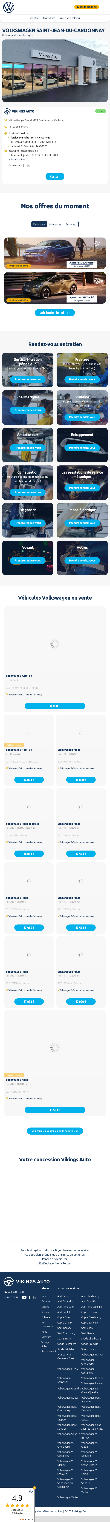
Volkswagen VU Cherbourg (66, 1444)
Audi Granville (88, 1301)
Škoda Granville (89, 1343)
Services (70, 224)
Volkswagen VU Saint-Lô (89, 1481)
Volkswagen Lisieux (67, 1397)
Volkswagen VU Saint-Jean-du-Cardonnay (66, 1483)
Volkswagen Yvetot (68, 1497)
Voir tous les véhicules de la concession (55, 1131)
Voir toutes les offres (55, 312)
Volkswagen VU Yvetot (89, 1490)
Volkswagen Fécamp (92, 1383)
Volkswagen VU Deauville (89, 1454)
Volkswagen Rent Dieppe (67, 1417)
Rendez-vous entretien (69, 18)
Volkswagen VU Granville (66, 1472)
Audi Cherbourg (90, 1296)
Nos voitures (49, 18)
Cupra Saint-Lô (89, 1322)
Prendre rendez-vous (28, 379)
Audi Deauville (65, 1301)
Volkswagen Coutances (88, 1371)
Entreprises (55, 224)
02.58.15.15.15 (16, 1291)
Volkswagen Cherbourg (88, 1361)
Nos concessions (47, 1324)
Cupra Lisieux (64, 1322)
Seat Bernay (64, 1327)
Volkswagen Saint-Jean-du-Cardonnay (92, 1426)
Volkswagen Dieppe (92, 1378)
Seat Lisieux (87, 1333)
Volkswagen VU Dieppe (66, 1463)
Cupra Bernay (89, 1312)
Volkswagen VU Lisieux (89, 1472)
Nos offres (35, 18)
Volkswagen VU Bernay (89, 1436)
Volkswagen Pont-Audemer (91, 1399)
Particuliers (39, 224)
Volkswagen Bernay (92, 1354)
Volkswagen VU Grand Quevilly (89, 1463)
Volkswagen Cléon (67, 1369)
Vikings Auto (45, 1344)
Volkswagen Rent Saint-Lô (67, 1426)
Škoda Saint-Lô (65, 1349)
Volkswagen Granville (69, 1388)
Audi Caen (62, 1296)
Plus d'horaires (18, 159)
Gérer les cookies (53, 1511)
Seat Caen (87, 1327)
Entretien (46, 1317)
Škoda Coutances (66, 1343)
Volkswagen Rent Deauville (91, 1408)
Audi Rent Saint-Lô (91, 1306)
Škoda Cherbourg (91, 1338)
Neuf (44, 1296)
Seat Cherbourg (66, 1333)
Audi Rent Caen (65, 1306)
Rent (44, 1331)
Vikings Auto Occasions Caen (66, 1356)
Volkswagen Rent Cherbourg (67, 1408)
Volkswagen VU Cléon (89, 1444)
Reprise (45, 1312)
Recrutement (47, 1351)
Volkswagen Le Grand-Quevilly (89, 1390)
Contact (55, 176)
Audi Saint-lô (64, 1312)
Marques (46, 1337)
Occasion (46, 1301)
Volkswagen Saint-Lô (68, 1434)
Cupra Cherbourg (91, 1317)
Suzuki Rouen (88, 1349)
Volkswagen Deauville (64, 1380)
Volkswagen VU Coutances (66, 1454)
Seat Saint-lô (64, 1338)
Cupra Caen (63, 1317)
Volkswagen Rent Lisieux (91, 1417)
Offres (45, 1306)
